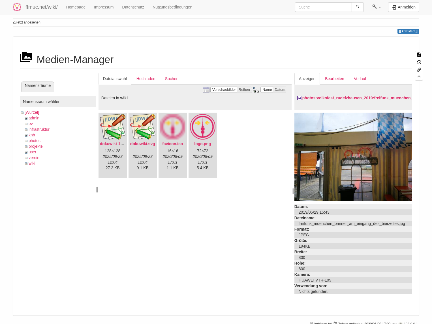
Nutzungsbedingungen (172, 7)
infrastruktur (39, 129)
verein (34, 157)
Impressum (104, 7)
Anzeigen (307, 78)
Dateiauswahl (115, 78)
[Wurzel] (32, 112)
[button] (376, 7)
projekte (36, 146)
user (32, 152)
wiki (32, 163)
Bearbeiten (334, 78)
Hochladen (145, 78)
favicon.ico (172, 143)
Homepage (76, 7)
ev (31, 123)
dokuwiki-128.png (116, 143)
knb (32, 135)
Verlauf (360, 78)
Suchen (171, 78)
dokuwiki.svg (142, 143)
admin (34, 118)
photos (34, 140)
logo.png (202, 143)
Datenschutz (133, 7)
